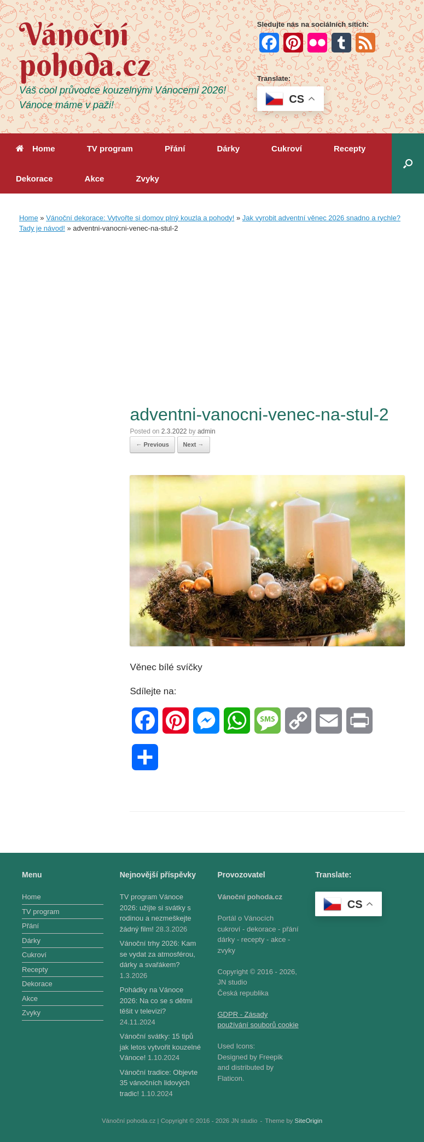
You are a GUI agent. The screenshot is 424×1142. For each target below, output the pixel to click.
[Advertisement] (212, 320)
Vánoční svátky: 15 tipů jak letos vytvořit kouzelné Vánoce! (160, 1047)
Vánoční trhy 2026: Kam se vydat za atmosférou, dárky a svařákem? (158, 954)
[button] (408, 163)
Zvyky (147, 178)
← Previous (152, 444)
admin (207, 431)
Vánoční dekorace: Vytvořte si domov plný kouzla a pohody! (140, 218)
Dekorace (34, 178)
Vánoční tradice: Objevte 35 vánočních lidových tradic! (159, 1083)
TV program (110, 148)
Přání (175, 148)
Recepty (349, 148)
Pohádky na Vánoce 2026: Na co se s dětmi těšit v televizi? (156, 1000)
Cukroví (286, 148)
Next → (193, 444)
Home (35, 148)
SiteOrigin (309, 1120)
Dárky (228, 148)
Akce (94, 178)
